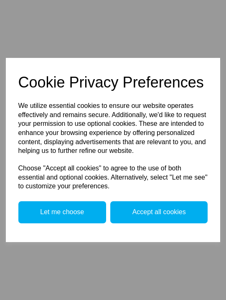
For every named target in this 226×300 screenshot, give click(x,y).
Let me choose (62, 211)
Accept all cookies (159, 211)
